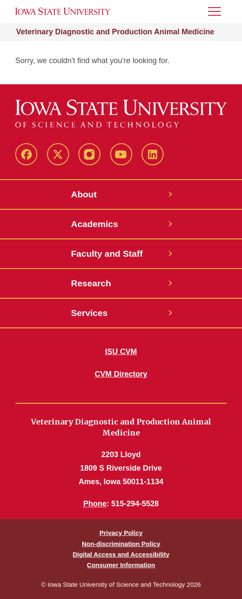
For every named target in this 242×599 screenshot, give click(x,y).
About (84, 194)
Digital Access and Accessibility (120, 554)
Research (91, 283)
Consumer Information (121, 564)
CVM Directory (121, 374)
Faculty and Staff (107, 253)
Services (89, 313)
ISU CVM (121, 351)
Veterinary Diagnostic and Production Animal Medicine (115, 32)
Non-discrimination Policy (121, 543)
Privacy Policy (121, 532)
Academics (94, 224)
